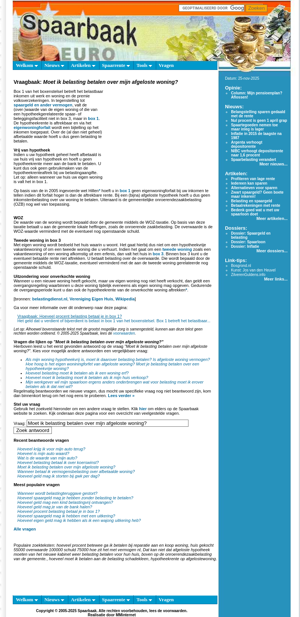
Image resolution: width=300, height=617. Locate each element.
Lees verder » (121, 395)
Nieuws (54, 65)
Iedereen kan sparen (249, 183)
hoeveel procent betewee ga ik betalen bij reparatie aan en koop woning (122, 545)
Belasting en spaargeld (251, 201)
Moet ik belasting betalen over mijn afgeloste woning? (66, 467)
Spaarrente (116, 65)
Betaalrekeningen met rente (255, 205)
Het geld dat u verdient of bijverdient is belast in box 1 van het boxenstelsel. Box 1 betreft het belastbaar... (113, 320)
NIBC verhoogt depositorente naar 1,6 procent (257, 153)
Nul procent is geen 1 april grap (259, 120)
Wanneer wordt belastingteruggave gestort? (57, 493)
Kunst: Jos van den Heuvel (253, 270)
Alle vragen (25, 529)
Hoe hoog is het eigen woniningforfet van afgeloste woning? (80, 364)
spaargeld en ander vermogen (43, 105)
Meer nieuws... (273, 164)
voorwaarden (124, 333)
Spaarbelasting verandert (253, 160)
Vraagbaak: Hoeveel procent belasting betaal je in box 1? (69, 316)
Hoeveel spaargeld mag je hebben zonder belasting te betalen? (75, 498)
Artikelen (83, 65)
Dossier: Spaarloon (248, 242)
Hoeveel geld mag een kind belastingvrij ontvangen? (65, 502)
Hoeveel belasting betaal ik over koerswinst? (58, 462)
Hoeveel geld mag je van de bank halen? (54, 507)
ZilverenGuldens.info (248, 275)
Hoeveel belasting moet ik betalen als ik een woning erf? (77, 373)
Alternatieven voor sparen (254, 188)
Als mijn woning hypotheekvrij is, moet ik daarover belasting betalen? (89, 359)
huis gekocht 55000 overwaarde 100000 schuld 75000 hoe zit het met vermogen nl (114, 547)
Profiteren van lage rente (253, 179)
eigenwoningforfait (32, 127)
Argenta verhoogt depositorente (246, 144)
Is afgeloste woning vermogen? (181, 359)
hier (143, 408)
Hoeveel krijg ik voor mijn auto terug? (51, 449)
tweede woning (177, 249)
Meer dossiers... (272, 251)
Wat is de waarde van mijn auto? (47, 458)
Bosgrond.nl (241, 266)
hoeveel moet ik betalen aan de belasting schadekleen (98, 558)
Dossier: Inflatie (245, 246)
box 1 (93, 118)
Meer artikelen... (272, 218)
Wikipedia (125, 299)
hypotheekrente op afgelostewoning (183, 558)
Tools (144, 65)
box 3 (158, 254)
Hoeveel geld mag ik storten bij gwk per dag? (58, 476)
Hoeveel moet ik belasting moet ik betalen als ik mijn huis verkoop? (87, 377)
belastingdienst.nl (50, 299)
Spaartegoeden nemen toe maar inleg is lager (254, 127)
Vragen (166, 65)
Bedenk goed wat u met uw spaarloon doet (255, 212)
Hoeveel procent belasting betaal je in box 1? (58, 511)
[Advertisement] (159, 133)
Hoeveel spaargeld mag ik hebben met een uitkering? (66, 516)
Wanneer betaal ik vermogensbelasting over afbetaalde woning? (76, 471)
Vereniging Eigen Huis (91, 299)
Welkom (27, 65)
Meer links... (276, 279)
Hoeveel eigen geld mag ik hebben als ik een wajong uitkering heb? (79, 520)
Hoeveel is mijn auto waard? (43, 453)
